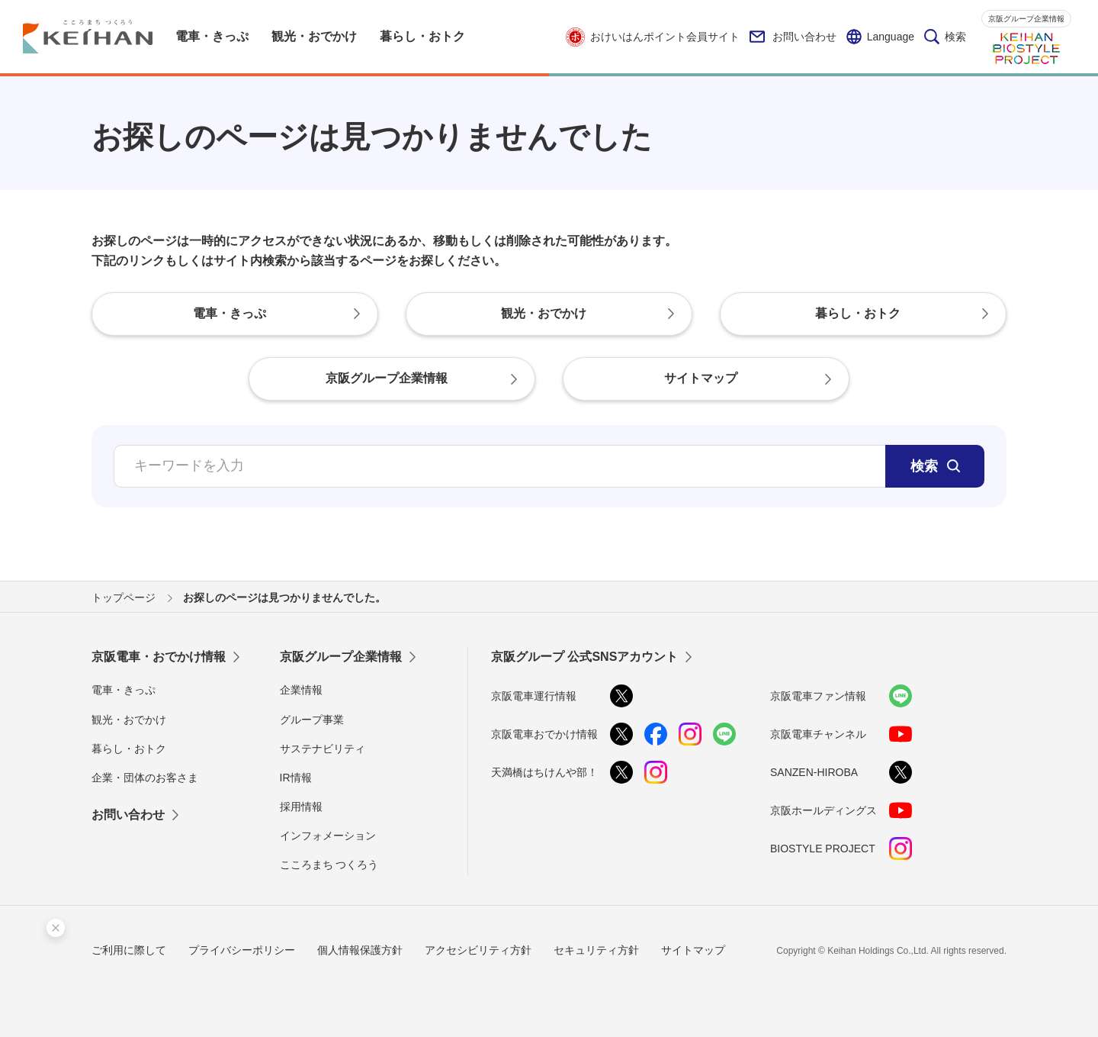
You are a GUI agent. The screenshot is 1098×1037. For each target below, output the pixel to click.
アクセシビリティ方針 (478, 950)
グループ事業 (312, 719)
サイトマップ (693, 950)
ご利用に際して (129, 950)
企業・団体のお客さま (145, 777)
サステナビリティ (322, 748)
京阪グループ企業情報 (1026, 18)
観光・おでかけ (129, 719)
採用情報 (301, 806)
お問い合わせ (793, 36)
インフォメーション (328, 835)
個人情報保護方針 (360, 950)
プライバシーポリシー (241, 950)
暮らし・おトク (129, 748)
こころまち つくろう (329, 864)
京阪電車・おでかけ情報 (159, 656)
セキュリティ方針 (596, 950)
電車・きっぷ (124, 690)
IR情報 (296, 777)
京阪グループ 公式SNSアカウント (584, 656)
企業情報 (301, 690)
